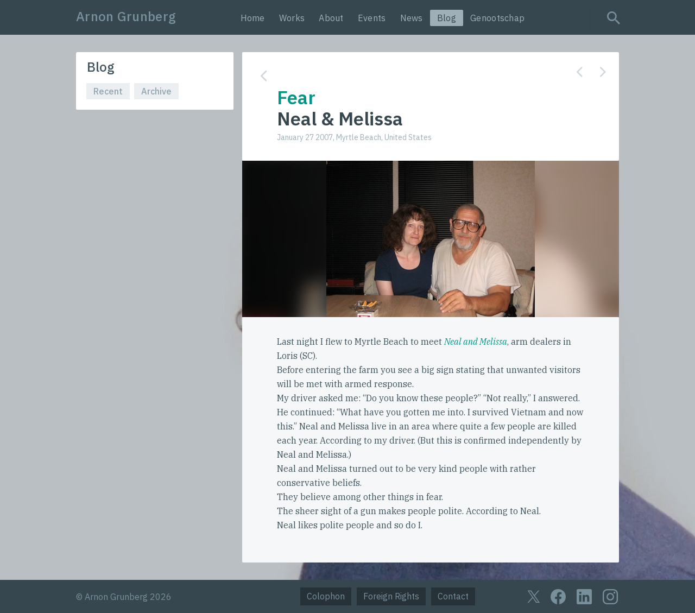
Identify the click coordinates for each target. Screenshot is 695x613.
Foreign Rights (391, 596)
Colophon (326, 596)
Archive (156, 91)
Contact (453, 596)
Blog (446, 17)
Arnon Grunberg (126, 16)
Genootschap (497, 17)
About (331, 17)
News (411, 17)
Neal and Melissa (475, 341)
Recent (108, 91)
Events (372, 17)
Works (292, 17)
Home (253, 17)
